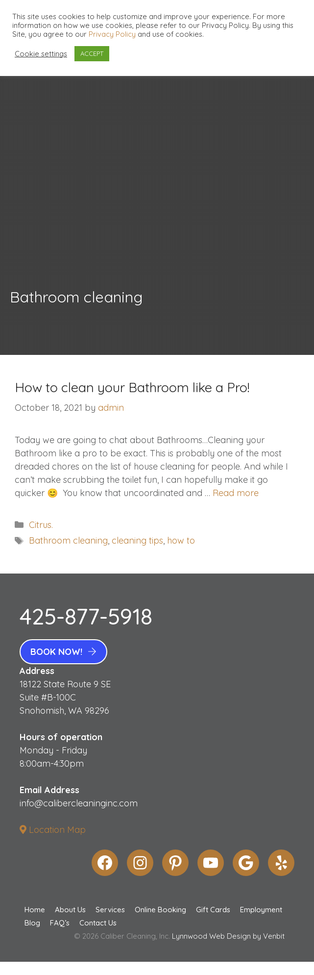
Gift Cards (213, 909)
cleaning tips (137, 540)
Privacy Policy (112, 34)
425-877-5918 (86, 616)
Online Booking (160, 909)
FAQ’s (60, 922)
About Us (70, 909)
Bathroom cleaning (68, 540)
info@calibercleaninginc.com (79, 803)
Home (34, 909)
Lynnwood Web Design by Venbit (228, 936)
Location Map (53, 829)
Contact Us (98, 922)
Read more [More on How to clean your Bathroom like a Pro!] (236, 493)
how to (181, 540)
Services (110, 909)
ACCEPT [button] (91, 53)
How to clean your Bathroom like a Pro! (132, 387)
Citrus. (41, 524)
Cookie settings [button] (41, 54)
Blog (32, 922)
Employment (261, 909)
